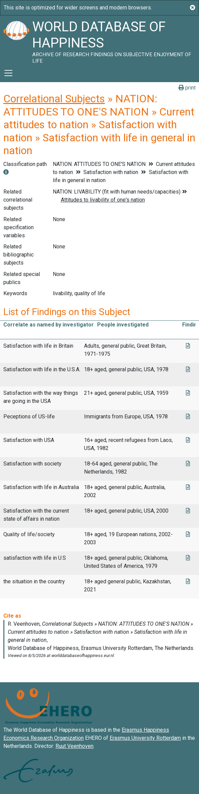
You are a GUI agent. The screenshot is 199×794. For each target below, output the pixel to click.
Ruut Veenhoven (74, 746)
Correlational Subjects (54, 98)
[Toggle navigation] (8, 73)
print (187, 87)
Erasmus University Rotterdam (145, 738)
